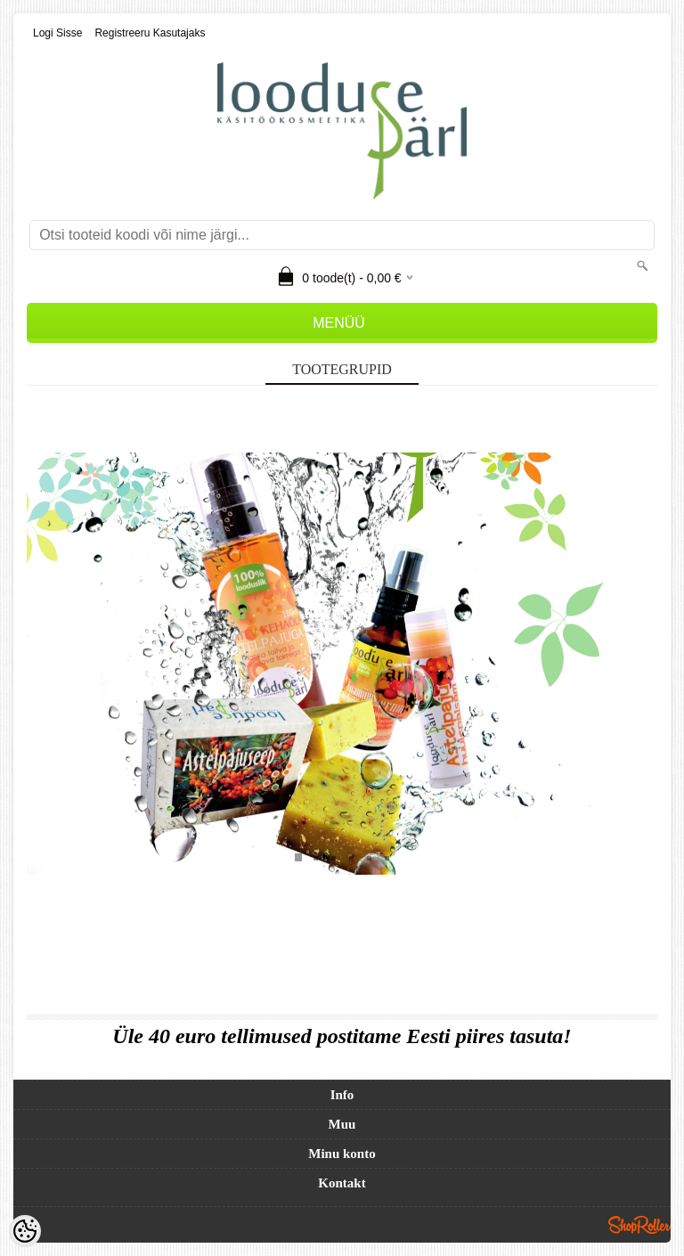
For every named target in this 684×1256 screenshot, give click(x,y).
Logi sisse (57, 33)
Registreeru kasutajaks (149, 33)
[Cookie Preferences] (25, 1231)
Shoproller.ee (639, 1225)
